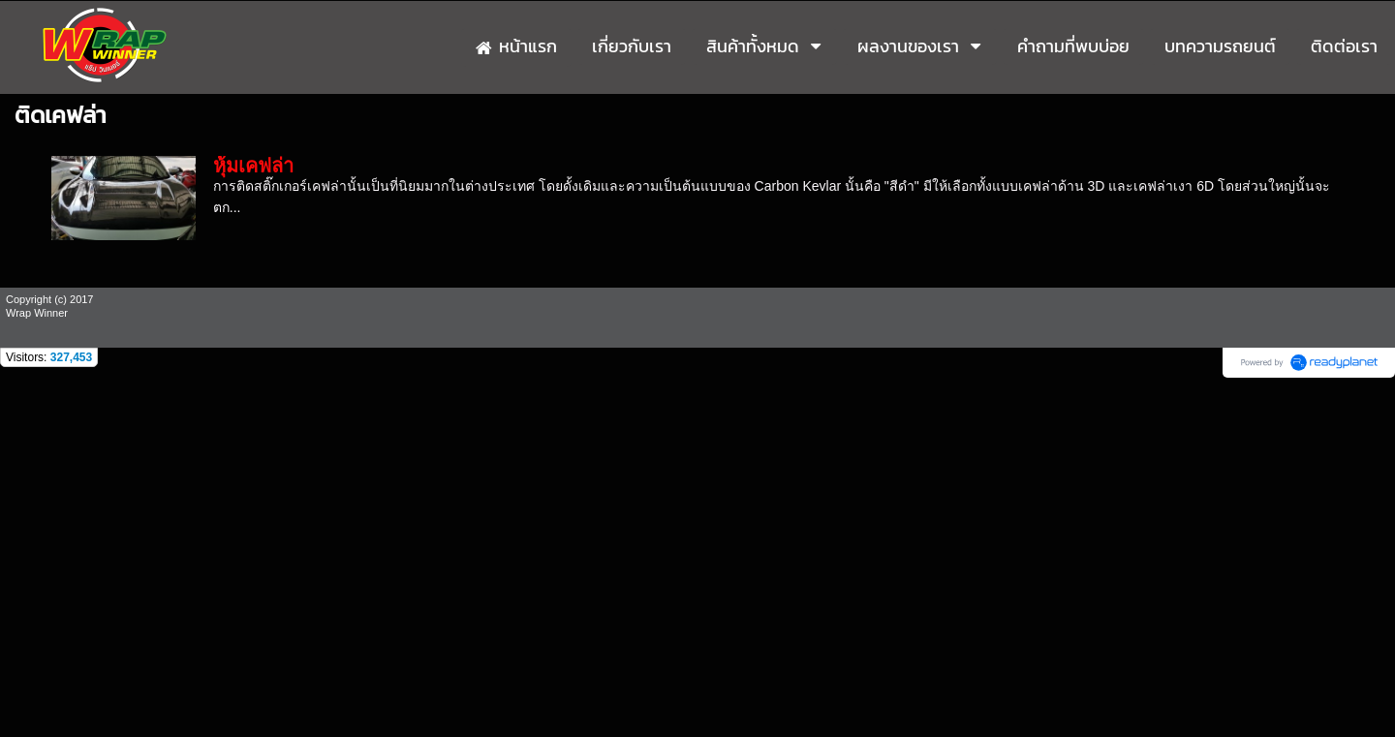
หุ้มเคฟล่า (253, 165)
